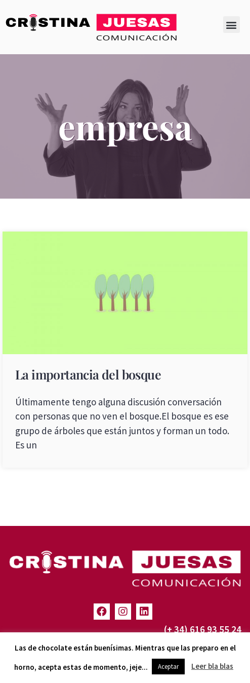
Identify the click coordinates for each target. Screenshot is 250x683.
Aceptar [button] (168, 666)
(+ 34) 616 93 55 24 (202, 629)
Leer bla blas (212, 666)
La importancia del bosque (88, 374)
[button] (231, 24)
